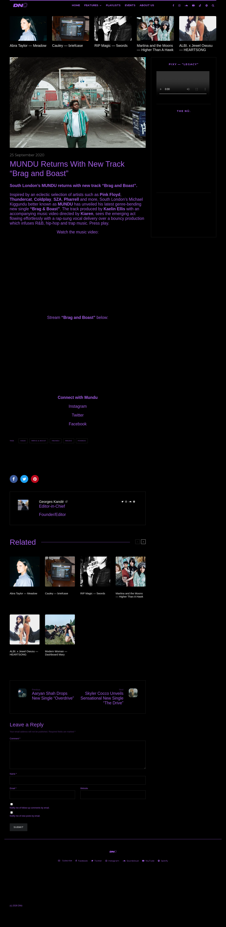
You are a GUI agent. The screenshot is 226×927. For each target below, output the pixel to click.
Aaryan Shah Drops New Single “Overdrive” (53, 694)
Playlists (113, 5)
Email (13, 792)
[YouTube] (193, 5)
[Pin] (35, 479)
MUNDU (56, 441)
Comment (15, 738)
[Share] (14, 479)
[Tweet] (24, 479)
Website (84, 792)
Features (91, 5)
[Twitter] (97, 865)
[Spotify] (206, 5)
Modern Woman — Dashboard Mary (56, 653)
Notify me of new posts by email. (25, 820)
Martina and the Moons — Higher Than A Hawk (155, 48)
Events (130, 5)
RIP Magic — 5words (110, 45)
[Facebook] (173, 5)
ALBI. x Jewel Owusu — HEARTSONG (196, 48)
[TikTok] (200, 5)
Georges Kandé (51, 502)
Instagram (78, 406)
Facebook (78, 424)
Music (69, 441)
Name (13, 778)
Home (76, 5)
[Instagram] (179, 5)
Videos (82, 441)
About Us (147, 5)
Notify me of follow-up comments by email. (29, 812)
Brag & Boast (39, 441)
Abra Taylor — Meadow (28, 45)
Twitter (78, 415)
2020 (24, 441)
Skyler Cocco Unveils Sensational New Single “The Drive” (101, 696)
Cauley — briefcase (67, 45)
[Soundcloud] (186, 5)
